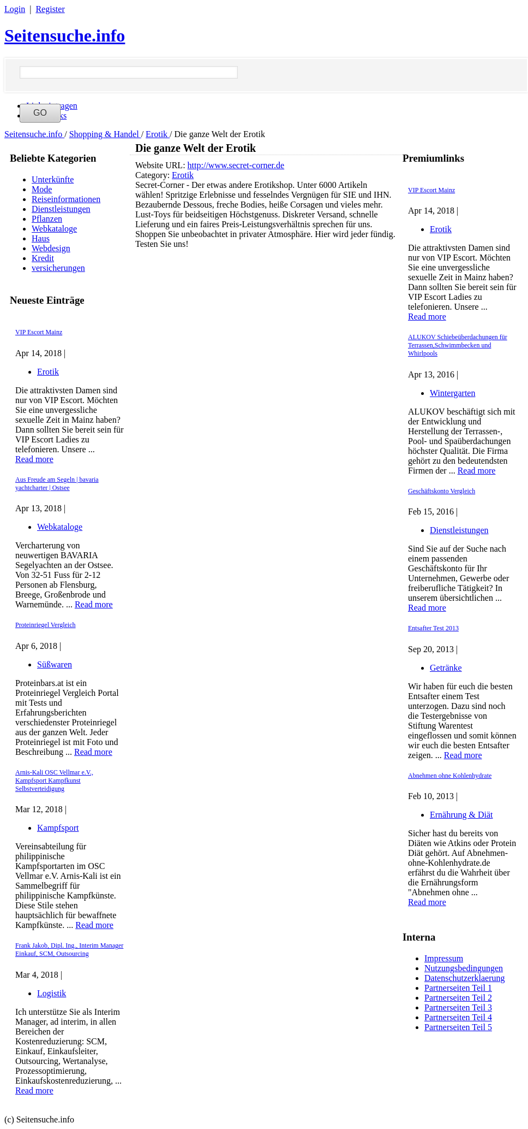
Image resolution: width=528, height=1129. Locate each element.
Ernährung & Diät (461, 814)
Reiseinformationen (66, 199)
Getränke (446, 667)
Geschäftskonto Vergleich (441, 491)
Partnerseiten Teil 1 (458, 987)
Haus (41, 238)
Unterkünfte (53, 179)
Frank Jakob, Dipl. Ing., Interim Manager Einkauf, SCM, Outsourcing (69, 949)
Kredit (43, 258)
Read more (34, 459)
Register (49, 9)
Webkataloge (54, 228)
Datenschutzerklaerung (464, 978)
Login (14, 9)
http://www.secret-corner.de (236, 165)
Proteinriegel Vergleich (45, 625)
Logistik (51, 993)
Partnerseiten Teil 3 (458, 1007)
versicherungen (58, 268)
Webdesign (51, 248)
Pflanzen (47, 218)
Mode (42, 189)
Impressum (443, 958)
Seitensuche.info (64, 35)
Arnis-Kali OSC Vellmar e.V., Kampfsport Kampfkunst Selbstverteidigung (54, 781)
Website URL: (161, 165)
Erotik (158, 134)
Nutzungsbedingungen (463, 968)
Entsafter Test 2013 (433, 628)
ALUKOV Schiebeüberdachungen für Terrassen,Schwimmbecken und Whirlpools (457, 345)
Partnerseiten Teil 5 (458, 1027)
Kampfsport (58, 827)
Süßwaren (54, 664)
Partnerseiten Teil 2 (458, 997)
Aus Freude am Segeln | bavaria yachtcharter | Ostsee (57, 484)
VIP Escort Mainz (38, 332)
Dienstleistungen (61, 209)
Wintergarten (452, 393)
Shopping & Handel (105, 134)
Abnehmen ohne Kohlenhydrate (449, 775)
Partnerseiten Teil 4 (458, 1017)
